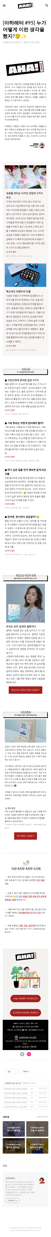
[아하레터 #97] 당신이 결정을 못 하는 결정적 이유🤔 (17, 1088)
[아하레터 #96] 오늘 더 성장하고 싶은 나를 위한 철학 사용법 (17, 1093)
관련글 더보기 (42, 1116)
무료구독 (33, 1046)
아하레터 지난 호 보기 (13, 1083)
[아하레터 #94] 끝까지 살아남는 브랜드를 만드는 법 (17, 1097)
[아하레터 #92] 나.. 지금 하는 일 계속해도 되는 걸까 (17, 1106)
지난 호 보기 (25, 1046)
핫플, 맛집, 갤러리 (26, 926)
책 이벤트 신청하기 (25, 836)
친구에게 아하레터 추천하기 (25, 1013)
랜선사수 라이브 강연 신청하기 (25, 690)
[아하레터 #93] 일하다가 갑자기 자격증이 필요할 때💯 (17, 1102)
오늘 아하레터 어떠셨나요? (25, 998)
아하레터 (10, 1178)
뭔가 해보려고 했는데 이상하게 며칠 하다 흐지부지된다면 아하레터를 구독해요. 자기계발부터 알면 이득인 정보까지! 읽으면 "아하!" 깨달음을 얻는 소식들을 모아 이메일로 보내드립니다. (19, 1188)
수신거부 (18, 1046)
